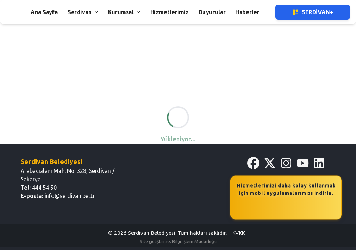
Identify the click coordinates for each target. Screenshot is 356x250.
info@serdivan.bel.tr (69, 196)
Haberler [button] (247, 12)
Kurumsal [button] (124, 12)
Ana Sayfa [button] (44, 12)
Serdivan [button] (82, 12)
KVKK (238, 233)
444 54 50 (44, 187)
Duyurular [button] (212, 12)
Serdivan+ (312, 12)
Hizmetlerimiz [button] (169, 12)
